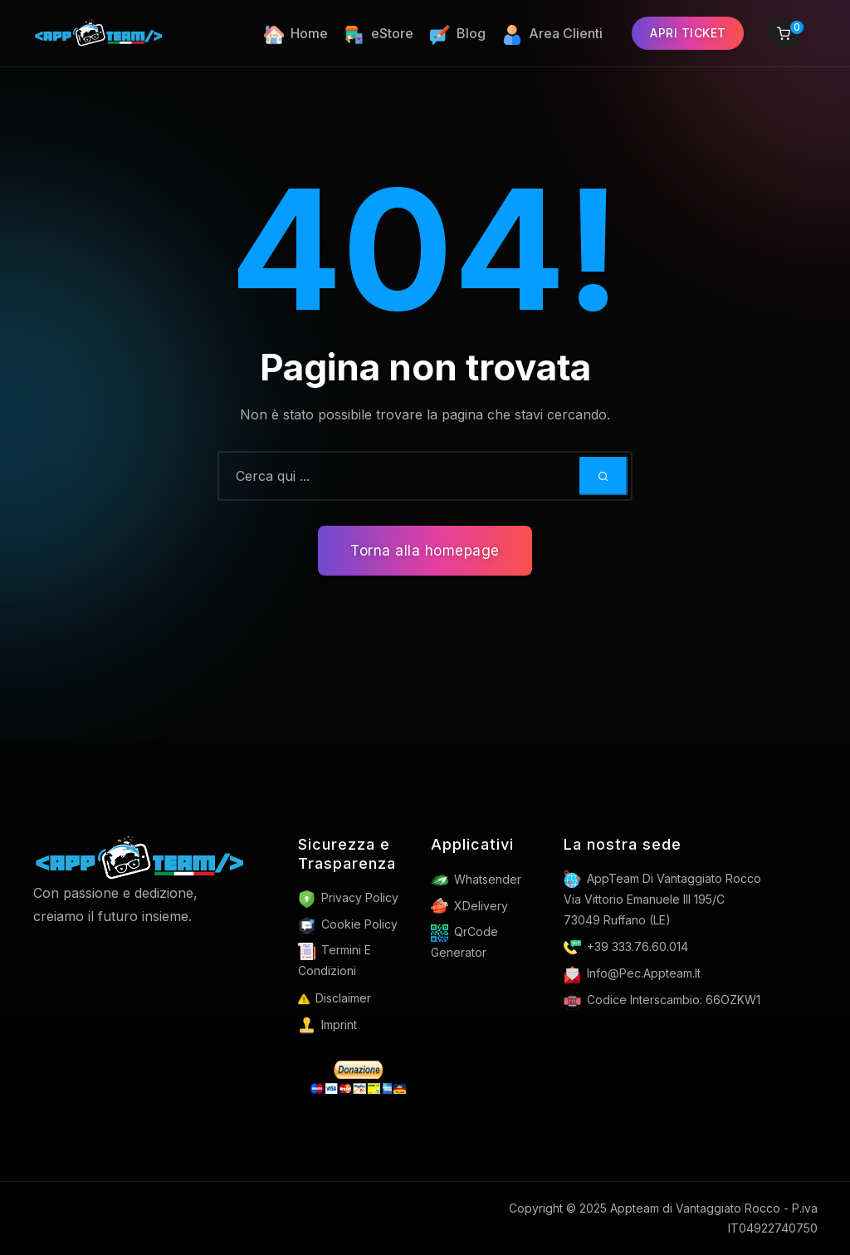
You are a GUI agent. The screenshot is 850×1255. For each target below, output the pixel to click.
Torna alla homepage (425, 550)
